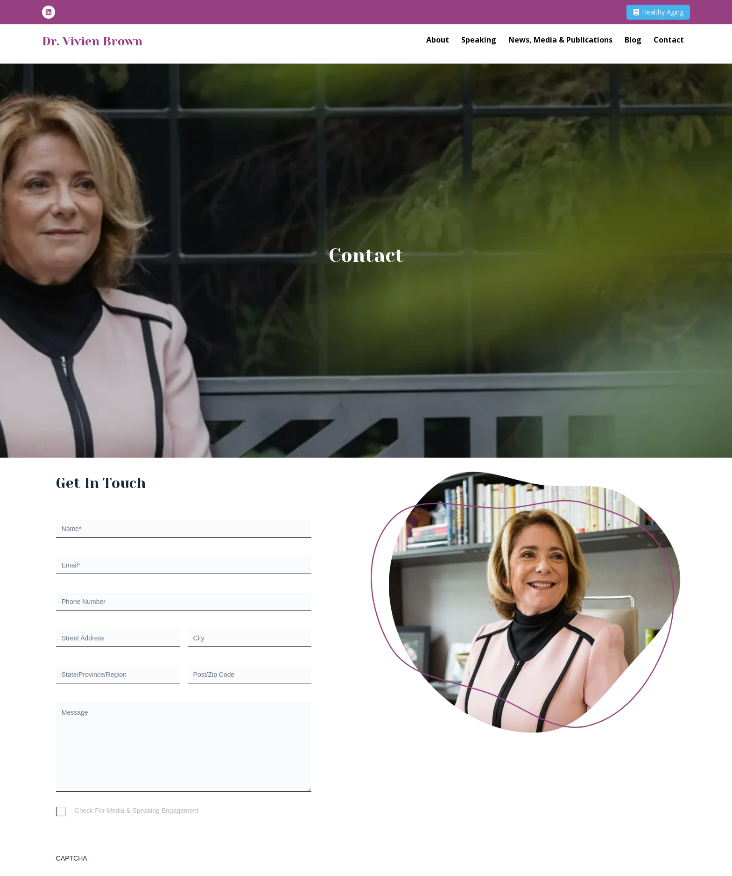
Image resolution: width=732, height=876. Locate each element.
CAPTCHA (71, 858)
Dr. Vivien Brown (109, 42)
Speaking (478, 42)
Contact (669, 42)
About (437, 42)
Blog (633, 42)
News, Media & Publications (560, 42)
